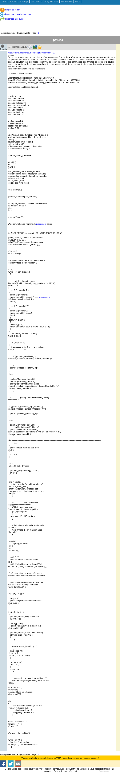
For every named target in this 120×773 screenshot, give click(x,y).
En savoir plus (60, 771)
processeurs (44, 297)
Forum (77, 2)
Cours (3, 2)
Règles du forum (10, 10)
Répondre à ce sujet (11, 19)
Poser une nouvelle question (15, 14)
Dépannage (23, 2)
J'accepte (74, 771)
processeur (41, 224)
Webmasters (66, 2)
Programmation (51, 2)
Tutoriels (12, 2)
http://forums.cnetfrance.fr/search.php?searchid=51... (31, 53)
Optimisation (36, 2)
